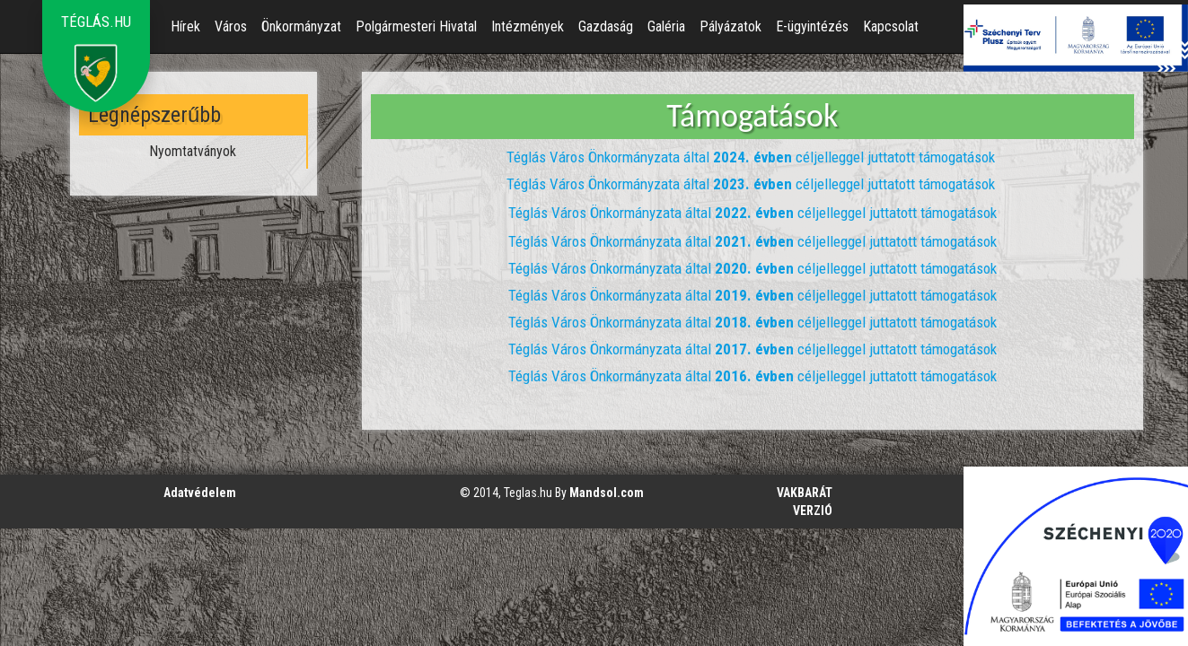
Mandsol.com (606, 492)
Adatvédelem (199, 492)
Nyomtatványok (192, 151)
